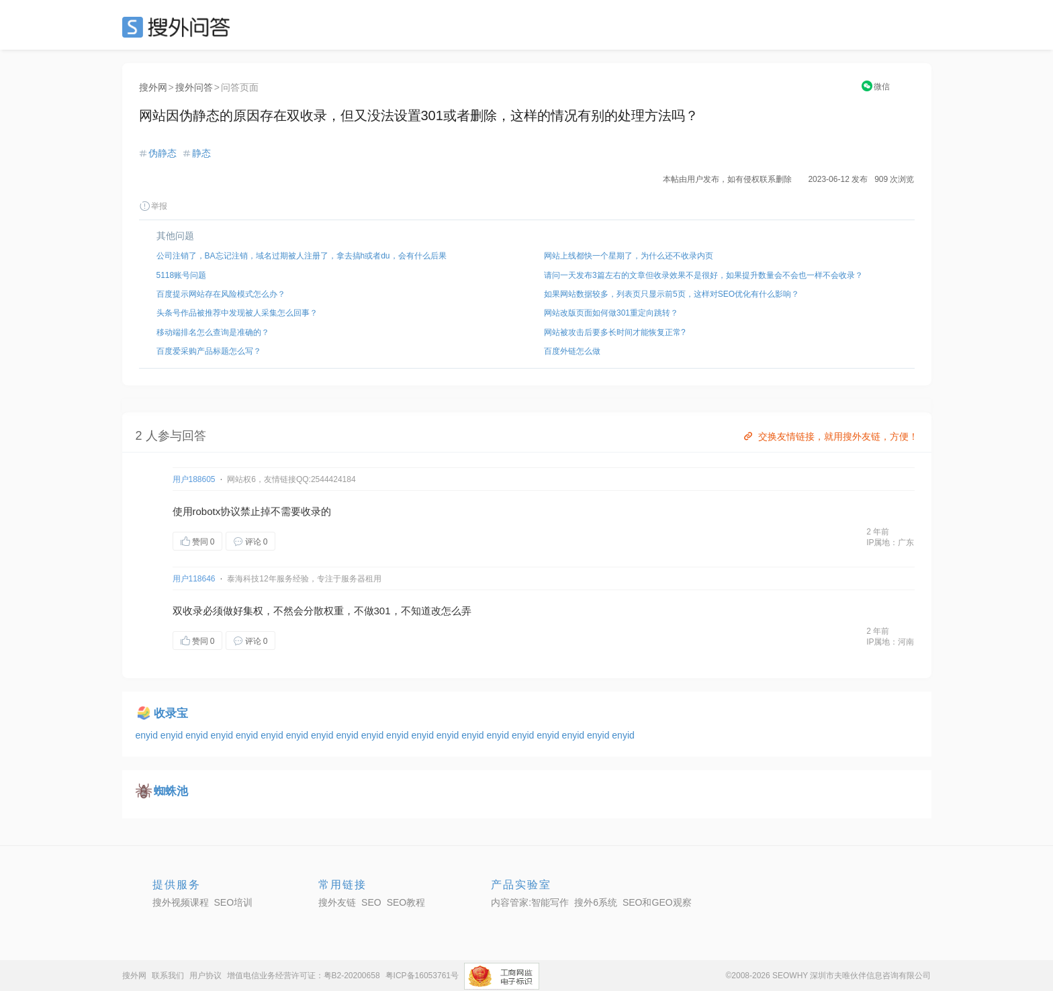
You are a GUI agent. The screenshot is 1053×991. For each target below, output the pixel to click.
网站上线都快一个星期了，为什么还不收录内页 (628, 256)
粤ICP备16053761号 (422, 975)
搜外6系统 (595, 902)
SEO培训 (233, 902)
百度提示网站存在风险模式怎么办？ (220, 294)
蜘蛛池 (171, 791)
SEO (179, 27)
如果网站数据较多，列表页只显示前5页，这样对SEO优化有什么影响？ (671, 294)
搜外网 (153, 87)
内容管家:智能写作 (530, 902)
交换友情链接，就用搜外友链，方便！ (829, 436)
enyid (148, 735)
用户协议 (205, 975)
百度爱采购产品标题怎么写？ (208, 351)
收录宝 (171, 713)
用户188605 (194, 479)
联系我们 (168, 975)
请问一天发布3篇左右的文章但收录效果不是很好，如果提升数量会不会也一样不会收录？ (703, 275)
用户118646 (194, 578)
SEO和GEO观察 (657, 902)
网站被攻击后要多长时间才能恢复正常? (615, 332)
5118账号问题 (181, 275)
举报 (153, 206)
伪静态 (162, 153)
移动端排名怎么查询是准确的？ (212, 332)
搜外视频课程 (180, 902)
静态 (201, 153)
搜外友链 (337, 902)
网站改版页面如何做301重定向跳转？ (611, 313)
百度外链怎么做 (572, 351)
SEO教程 (406, 902)
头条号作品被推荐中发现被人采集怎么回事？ (237, 313)
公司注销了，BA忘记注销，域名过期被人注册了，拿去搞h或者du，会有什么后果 (301, 256)
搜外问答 (194, 87)
